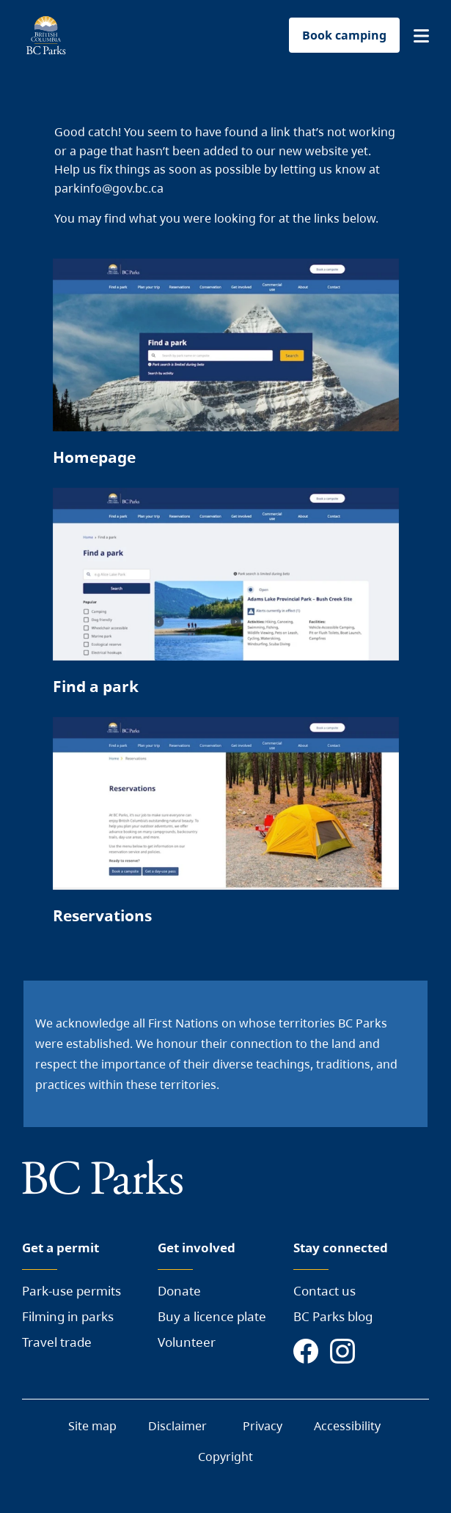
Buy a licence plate (212, 1316)
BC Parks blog (333, 1316)
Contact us (324, 1290)
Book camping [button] (344, 35)
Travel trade (57, 1342)
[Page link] (225, 369)
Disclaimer (177, 1426)
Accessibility (347, 1426)
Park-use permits (71, 1290)
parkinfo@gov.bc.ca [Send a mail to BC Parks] (109, 188)
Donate (179, 1290)
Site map (92, 1426)
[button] (421, 36)
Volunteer (187, 1342)
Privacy (262, 1426)
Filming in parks (68, 1316)
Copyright (225, 1457)
